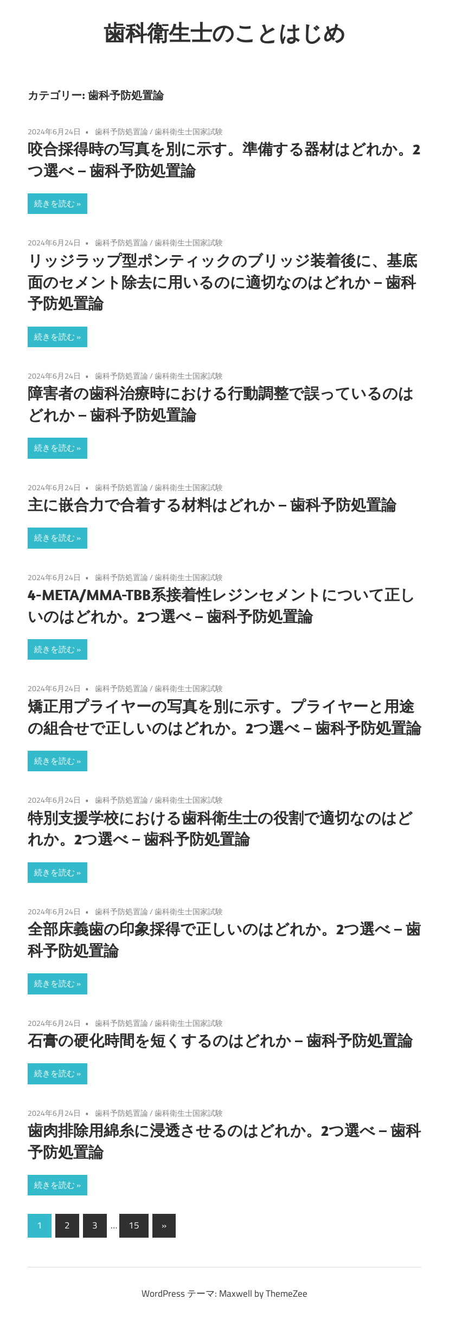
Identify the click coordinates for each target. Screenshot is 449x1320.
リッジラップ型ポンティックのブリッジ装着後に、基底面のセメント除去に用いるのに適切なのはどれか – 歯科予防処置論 (222, 282)
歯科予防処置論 (121, 131)
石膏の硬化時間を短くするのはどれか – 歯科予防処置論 (220, 1040)
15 (134, 1225)
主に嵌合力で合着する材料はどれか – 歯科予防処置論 (212, 504)
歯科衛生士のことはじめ (224, 32)
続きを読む (54, 203)
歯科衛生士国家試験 (189, 131)
